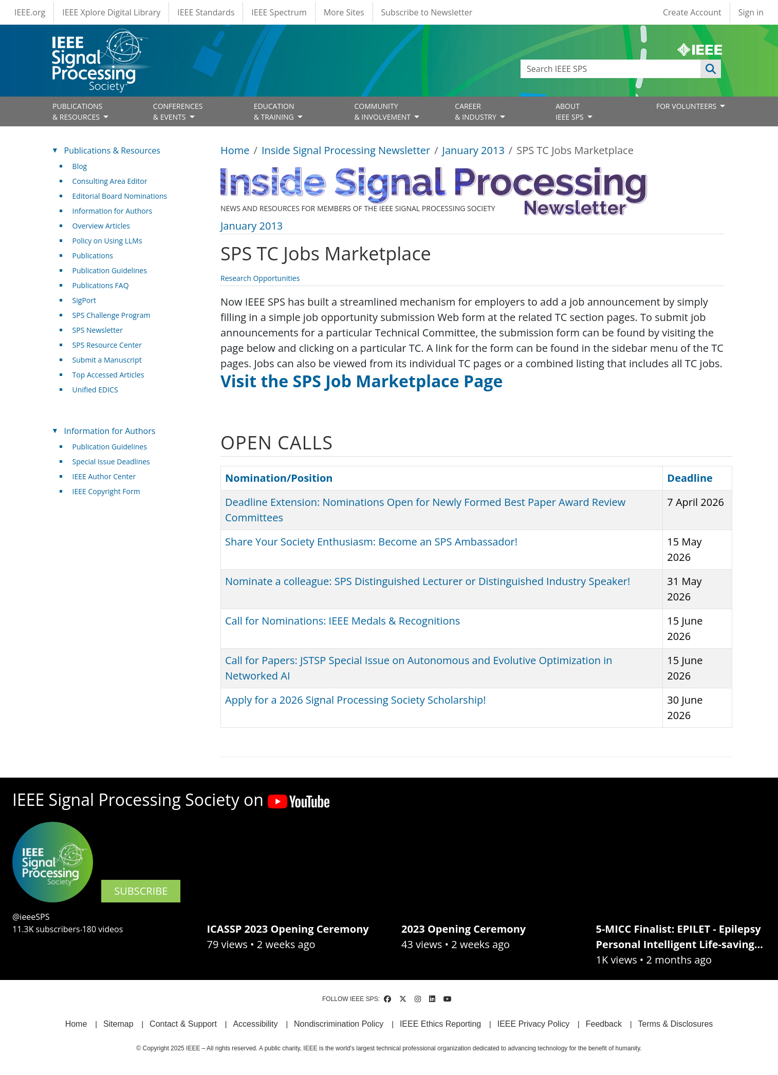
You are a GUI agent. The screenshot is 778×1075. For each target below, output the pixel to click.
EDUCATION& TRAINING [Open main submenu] (275, 111)
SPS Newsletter (97, 330)
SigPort (84, 300)
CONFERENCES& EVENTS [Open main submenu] (178, 111)
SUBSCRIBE (141, 891)
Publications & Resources (112, 150)
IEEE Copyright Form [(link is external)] (110, 491)
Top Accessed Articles (108, 375)
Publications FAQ (100, 285)
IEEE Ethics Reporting (440, 1024)
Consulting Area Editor (109, 181)
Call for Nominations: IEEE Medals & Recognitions (342, 621)
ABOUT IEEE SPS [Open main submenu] (570, 111)
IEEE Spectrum (278, 12)
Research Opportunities (260, 278)
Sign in (751, 12)
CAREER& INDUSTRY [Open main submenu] (476, 111)
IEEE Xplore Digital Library (111, 12)
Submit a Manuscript (107, 360)
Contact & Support (183, 1024)
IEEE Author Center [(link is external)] (108, 476)
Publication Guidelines (109, 270)
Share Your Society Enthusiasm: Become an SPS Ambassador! (371, 542)
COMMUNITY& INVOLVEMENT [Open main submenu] (383, 111)
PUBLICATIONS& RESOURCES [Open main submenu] (77, 111)
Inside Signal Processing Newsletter (346, 150)
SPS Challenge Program (111, 315)
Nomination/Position (278, 478)
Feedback (604, 1024)
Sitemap (118, 1024)
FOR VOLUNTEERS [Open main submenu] (687, 106)
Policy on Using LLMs (107, 241)
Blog (79, 166)
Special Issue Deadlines (111, 461)
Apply (710, 69)
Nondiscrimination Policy (338, 1024)
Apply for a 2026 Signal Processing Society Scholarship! (355, 700)
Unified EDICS (95, 389)
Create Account (692, 12)
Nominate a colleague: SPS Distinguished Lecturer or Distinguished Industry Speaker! (427, 581)
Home (235, 150)
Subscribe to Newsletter (427, 12)
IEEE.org (29, 12)
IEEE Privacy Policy (533, 1024)
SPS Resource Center (107, 345)
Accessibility (255, 1024)
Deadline (690, 478)
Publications (92, 255)
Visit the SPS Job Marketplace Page (361, 381)
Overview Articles (101, 226)
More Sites (344, 12)
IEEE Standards (205, 12)
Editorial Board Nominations (120, 196)
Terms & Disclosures (675, 1024)
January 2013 (473, 150)
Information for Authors (112, 211)
